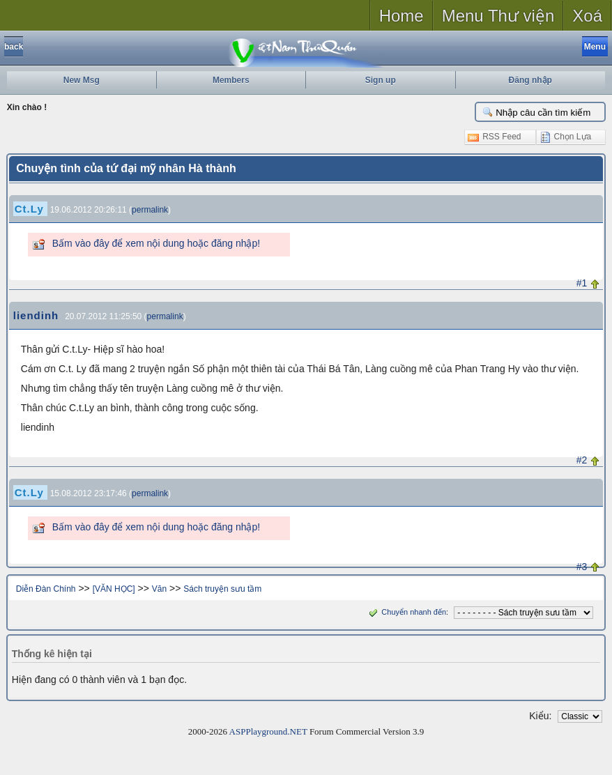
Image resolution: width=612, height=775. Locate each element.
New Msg (81, 80)
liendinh (36, 315)
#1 (582, 283)
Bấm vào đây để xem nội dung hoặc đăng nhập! (156, 243)
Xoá (587, 15)
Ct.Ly (29, 209)
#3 (582, 566)
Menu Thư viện (498, 15)
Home (401, 15)
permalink (150, 210)
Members (231, 80)
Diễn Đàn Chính (46, 589)
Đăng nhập (530, 80)
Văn (159, 589)
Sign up (380, 80)
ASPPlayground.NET (268, 731)
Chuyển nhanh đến (406, 612)
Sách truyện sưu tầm (222, 589)
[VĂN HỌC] (114, 589)
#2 (582, 460)
